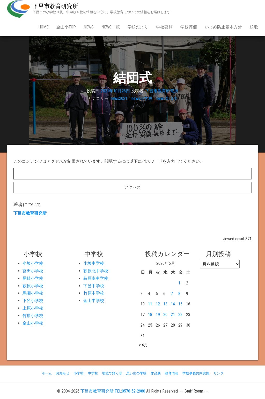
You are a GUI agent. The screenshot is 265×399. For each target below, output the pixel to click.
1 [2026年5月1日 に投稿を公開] (179, 283)
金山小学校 (33, 323)
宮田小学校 (33, 270)
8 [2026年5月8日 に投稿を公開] (179, 293)
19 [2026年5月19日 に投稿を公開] (158, 314)
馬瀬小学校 (33, 293)
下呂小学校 (33, 300)
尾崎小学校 (33, 278)
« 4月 (143, 344)
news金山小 (167, 98)
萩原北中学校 (95, 270)
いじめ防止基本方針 (223, 27)
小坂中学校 (93, 263)
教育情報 (171, 373)
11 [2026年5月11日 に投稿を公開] (150, 304)
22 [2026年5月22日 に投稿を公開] (180, 314)
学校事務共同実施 (195, 373)
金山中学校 (93, 300)
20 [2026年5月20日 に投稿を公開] (165, 314)
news (89, 27)
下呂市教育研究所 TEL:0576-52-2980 (112, 391)
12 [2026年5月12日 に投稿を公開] (158, 304)
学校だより (138, 27)
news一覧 (110, 27)
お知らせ (62, 373)
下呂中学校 (93, 285)
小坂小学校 (33, 263)
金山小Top (66, 27)
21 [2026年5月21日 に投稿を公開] (173, 314)
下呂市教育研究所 (55, 6)
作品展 (156, 373)
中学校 (93, 373)
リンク (219, 373)
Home (43, 27)
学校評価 (188, 27)
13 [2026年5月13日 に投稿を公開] (165, 304)
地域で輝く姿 (112, 373)
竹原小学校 (33, 315)
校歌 (254, 27)
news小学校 (141, 98)
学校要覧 (164, 27)
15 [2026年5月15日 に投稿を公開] (180, 304)
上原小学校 (33, 308)
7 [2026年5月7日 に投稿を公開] (172, 293)
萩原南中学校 (95, 278)
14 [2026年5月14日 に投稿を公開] (173, 304)
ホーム (47, 373)
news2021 (119, 98)
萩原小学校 (33, 285)
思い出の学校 (136, 373)
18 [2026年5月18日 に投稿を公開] (150, 314)
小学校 (78, 373)
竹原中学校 (93, 293)
